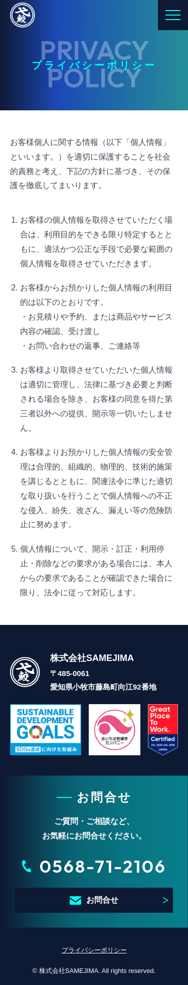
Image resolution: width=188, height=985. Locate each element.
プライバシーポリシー (94, 950)
